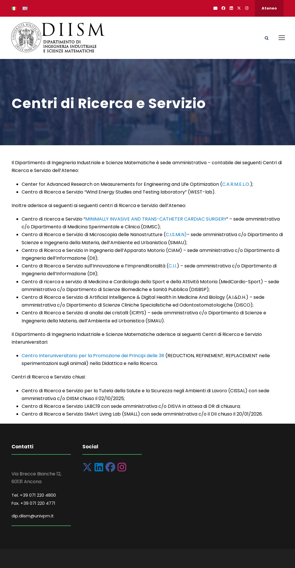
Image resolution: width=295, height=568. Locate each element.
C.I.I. (173, 266)
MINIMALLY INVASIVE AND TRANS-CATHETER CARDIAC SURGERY (155, 219)
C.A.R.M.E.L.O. (236, 184)
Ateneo (269, 8)
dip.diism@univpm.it (33, 516)
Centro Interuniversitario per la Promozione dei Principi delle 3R (93, 355)
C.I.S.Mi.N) (176, 234)
